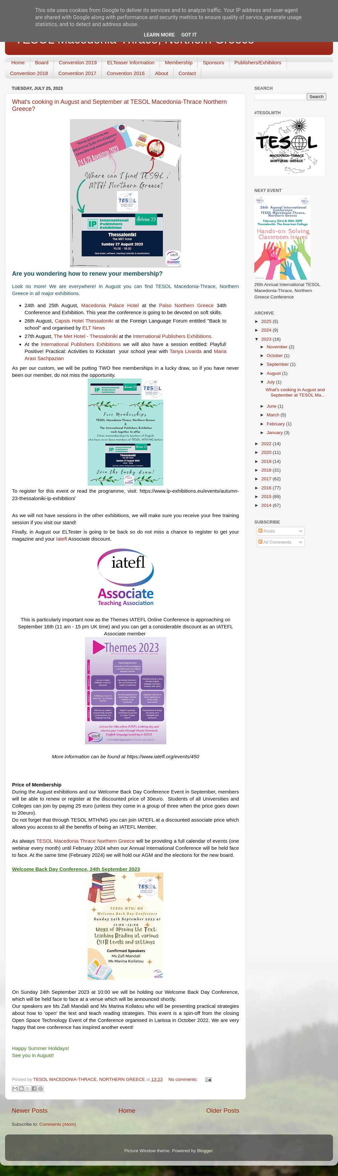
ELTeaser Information (130, 62)
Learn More (159, 35)
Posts (266, 531)
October (275, 355)
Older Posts (222, 1110)
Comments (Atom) (57, 1124)
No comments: (183, 1079)
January (275, 432)
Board (42, 62)
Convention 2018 (29, 73)
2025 (267, 321)
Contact (187, 73)
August (274, 373)
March (273, 414)
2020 (267, 452)
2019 (267, 461)
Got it (189, 35)
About (161, 73)
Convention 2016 (126, 73)
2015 (267, 496)
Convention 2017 (77, 73)
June (272, 406)
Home (18, 62)
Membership (179, 62)
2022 (267, 443)
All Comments (274, 542)
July (271, 382)
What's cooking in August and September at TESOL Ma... (295, 392)
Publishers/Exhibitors (258, 62)
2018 (267, 470)
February (276, 423)
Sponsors (213, 62)
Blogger (205, 1150)
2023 (267, 339)
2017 (267, 478)
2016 (267, 487)
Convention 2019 (78, 62)
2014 (267, 505)
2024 (267, 330)
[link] (110, 305)
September (278, 364)
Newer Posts (30, 1110)
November (278, 346)
